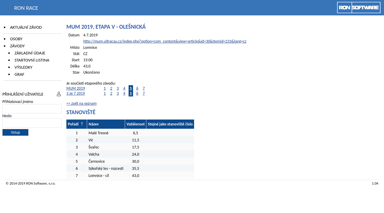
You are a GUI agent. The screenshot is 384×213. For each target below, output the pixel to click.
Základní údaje (30, 53)
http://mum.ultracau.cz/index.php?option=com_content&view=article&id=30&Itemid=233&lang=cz (164, 41)
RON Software (36, 183)
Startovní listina (32, 60)
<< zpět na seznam (81, 103)
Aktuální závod (26, 27)
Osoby (16, 38)
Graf (19, 74)
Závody (17, 46)
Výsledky (23, 67)
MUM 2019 (75, 88)
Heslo (7, 115)
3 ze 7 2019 (75, 93)
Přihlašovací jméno (17, 101)
